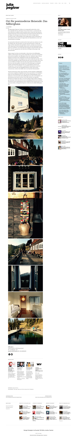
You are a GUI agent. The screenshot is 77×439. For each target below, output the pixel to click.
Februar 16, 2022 (25, 405)
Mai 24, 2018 (65, 416)
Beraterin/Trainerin (37, 3)
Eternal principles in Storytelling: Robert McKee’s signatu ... (26, 418)
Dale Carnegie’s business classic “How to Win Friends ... (53, 413)
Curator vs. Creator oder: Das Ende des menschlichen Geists (27, 407)
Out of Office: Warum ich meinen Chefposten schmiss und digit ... (67, 413)
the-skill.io (59, 48)
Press (60, 3)
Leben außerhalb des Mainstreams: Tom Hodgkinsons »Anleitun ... (65, 418)
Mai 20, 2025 (64, 140)
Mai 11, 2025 (63, 146)
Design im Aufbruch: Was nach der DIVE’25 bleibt (66, 132)
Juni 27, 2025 (64, 130)
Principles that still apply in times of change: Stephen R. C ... (53, 418)
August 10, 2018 (65, 411)
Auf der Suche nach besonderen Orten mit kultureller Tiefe (43, 397)
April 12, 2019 (52, 411)
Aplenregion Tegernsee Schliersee (19, 389)
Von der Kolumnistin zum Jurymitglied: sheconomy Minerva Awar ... (66, 148)
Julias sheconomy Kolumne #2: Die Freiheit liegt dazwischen (66, 127)
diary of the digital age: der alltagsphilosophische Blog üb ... (38, 418)
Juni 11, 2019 (25, 416)
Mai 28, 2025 (64, 135)
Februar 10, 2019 (65, 405)
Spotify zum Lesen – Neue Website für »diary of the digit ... (40, 413)
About (65, 3)
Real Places (11, 15)
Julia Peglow (9, 26)
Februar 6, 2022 (25, 411)
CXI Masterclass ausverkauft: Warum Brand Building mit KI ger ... (66, 137)
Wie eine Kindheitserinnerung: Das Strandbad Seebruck (14, 397)
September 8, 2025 (64, 125)
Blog (62, 3)
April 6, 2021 (60, 27)
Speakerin (52, 3)
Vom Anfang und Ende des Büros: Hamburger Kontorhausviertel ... (66, 407)
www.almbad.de (23, 351)
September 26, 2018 (52, 416)
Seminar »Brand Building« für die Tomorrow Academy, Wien (64, 75)
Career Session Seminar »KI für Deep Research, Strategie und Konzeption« (64, 85)
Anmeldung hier (62, 71)
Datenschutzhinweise (33, 435)
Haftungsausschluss (9, 407)
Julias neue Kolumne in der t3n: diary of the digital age (27, 413)
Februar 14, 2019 (38, 416)
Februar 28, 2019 (38, 411)
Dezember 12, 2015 (13, 18)
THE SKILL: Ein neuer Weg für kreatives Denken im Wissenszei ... (66, 142)
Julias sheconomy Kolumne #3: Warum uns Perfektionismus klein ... (66, 121)
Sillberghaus (31, 389)
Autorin (56, 3)
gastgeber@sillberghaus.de (13, 351)
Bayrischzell (27, 389)
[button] (9, 354)
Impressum (8, 408)
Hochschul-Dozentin (45, 3)
